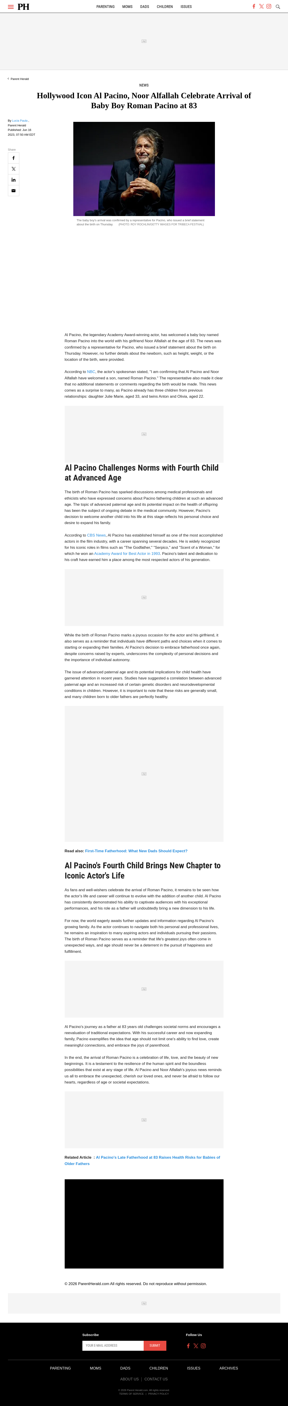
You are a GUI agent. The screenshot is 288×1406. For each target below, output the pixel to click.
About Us (129, 1379)
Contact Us (156, 1379)
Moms (127, 7)
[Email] (13, 190)
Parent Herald (20, 79)
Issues (186, 7)
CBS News (96, 535)
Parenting (105, 7)
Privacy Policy (158, 1393)
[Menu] (11, 7)
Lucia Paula (20, 120)
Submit (155, 1345)
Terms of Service (131, 1393)
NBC (91, 372)
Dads (144, 7)
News (144, 85)
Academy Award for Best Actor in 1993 (127, 553)
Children (165, 7)
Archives (228, 1368)
